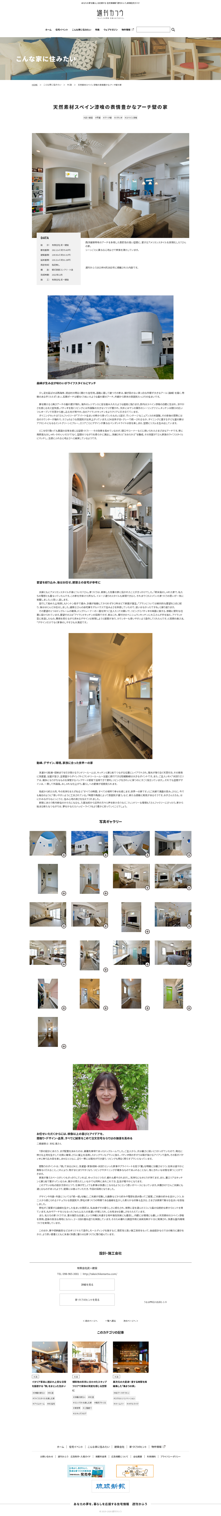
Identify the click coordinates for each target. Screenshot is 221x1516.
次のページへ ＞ (130, 1320)
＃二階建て (87, 1408)
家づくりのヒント (138, 1446)
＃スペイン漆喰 (131, 117)
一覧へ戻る (110, 1320)
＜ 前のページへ (90, 1320)
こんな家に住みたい (81, 29)
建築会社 (119, 1446)
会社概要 (137, 1456)
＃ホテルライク (132, 1403)
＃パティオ (118, 117)
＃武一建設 (88, 117)
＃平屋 (98, 117)
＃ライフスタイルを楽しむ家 (44, 1398)
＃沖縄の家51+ (39, 1392)
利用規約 (151, 1456)
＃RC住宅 (51, 1403)
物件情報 (127, 29)
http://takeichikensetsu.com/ (100, 1274)
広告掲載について (119, 1456)
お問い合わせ (46, 1456)
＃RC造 (50, 1392)
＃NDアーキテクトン (121, 1392)
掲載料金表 (100, 1456)
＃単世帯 (76, 1408)
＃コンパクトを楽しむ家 (82, 1402)
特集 (97, 29)
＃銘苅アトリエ (100, 1402)
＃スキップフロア (79, 1413)
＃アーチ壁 (107, 117)
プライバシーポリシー (171, 1456)
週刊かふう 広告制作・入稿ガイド (74, 1456)
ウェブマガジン (111, 29)
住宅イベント (62, 29)
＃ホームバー (119, 1403)
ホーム (48, 29)
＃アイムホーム (39, 1403)
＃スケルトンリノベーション (124, 1398)
